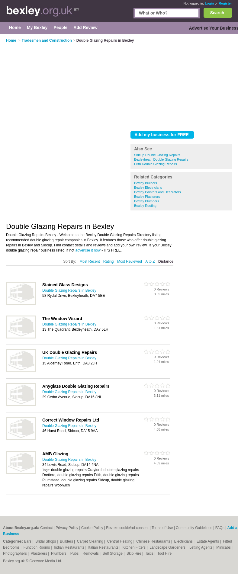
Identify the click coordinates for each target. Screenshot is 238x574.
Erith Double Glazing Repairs (155, 164)
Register (225, 3)
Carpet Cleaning (90, 541)
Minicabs (224, 547)
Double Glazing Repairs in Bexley (69, 290)
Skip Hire (134, 553)
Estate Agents (208, 541)
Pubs (75, 553)
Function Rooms (37, 547)
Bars (28, 541)
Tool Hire (164, 553)
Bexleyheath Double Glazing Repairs (161, 159)
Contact (46, 528)
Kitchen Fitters (134, 547)
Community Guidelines (194, 528)
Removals (91, 553)
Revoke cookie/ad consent (127, 528)
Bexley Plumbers (146, 201)
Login (209, 3)
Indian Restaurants (69, 547)
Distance (165, 261)
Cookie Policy (92, 528)
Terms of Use (162, 528)
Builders (67, 541)
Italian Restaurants (103, 547)
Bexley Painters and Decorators (157, 192)
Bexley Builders (145, 183)
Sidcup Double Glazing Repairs (157, 155)
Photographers (15, 553)
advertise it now (87, 250)
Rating (108, 261)
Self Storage (113, 553)
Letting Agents (201, 547)
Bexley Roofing (145, 205)
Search (217, 12)
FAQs (219, 528)
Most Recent (89, 261)
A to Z (150, 261)
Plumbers (59, 553)
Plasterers (39, 553)
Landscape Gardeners (168, 547)
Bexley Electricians (148, 187)
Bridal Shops (46, 541)
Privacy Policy (67, 528)
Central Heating (120, 541)
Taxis (150, 553)
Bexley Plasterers (147, 196)
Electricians (184, 541)
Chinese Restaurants (153, 541)
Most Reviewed (129, 261)
